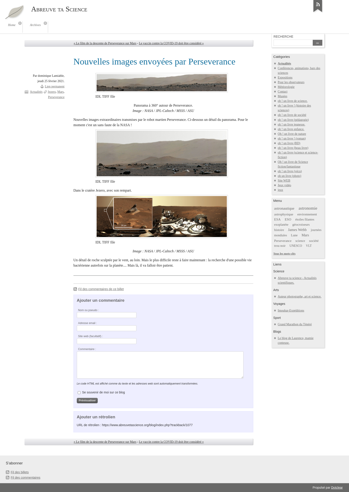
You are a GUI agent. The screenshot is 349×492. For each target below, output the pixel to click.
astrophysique (283, 214)
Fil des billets (20, 472)
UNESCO (296, 245)
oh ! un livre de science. (293, 101)
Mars (60, 91)
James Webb (297, 230)
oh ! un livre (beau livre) (293, 148)
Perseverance (56, 97)
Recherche (283, 36)
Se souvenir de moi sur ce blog (103, 392)
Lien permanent (54, 86)
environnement (307, 214)
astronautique (284, 208)
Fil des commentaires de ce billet (101, 289)
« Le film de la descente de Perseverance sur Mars (105, 43)
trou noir (280, 245)
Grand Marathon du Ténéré (295, 324)
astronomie (307, 208)
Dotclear (337, 487)
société (314, 241)
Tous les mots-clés (284, 253)
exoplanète (281, 224)
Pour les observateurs (291, 82)
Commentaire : (87, 349)
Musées (282, 96)
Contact (283, 91)
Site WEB (284, 180)
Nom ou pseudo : (88, 310)
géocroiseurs (301, 224)
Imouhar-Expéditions (291, 310)
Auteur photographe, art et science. (299, 296)
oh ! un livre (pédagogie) (293, 119)
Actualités (36, 91)
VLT (309, 245)
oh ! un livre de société (292, 115)
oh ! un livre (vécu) (290, 171)
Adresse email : (87, 323)
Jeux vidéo (284, 185)
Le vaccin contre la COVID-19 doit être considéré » (171, 43)
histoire (279, 230)
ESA (277, 219)
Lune (294, 235)
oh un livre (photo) (289, 176)
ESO (288, 219)
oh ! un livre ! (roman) (292, 138)
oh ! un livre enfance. (291, 129)
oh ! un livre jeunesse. (291, 124)
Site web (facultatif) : (90, 336)
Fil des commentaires (25, 477)
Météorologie (286, 87)
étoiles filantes (304, 219)
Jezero (52, 91)
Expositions (285, 77)
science (300, 241)
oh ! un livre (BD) (289, 143)
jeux (280, 190)
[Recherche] (293, 43)
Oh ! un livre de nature (292, 134)
